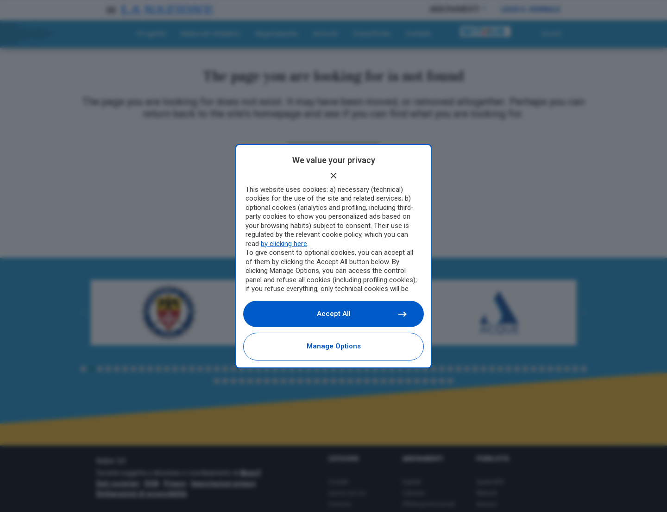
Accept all (361, 314)
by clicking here (284, 244)
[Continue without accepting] (333, 175)
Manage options (334, 346)
